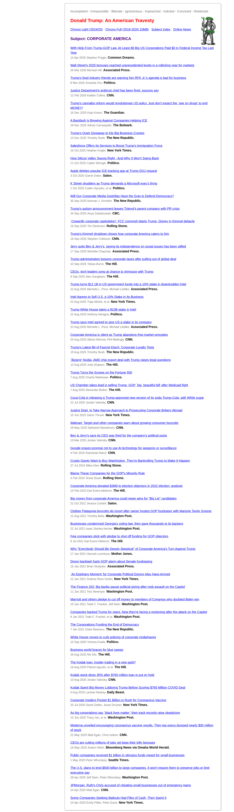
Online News (182, 29)
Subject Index (160, 29)
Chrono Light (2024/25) (86, 29)
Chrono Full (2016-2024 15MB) (127, 29)
